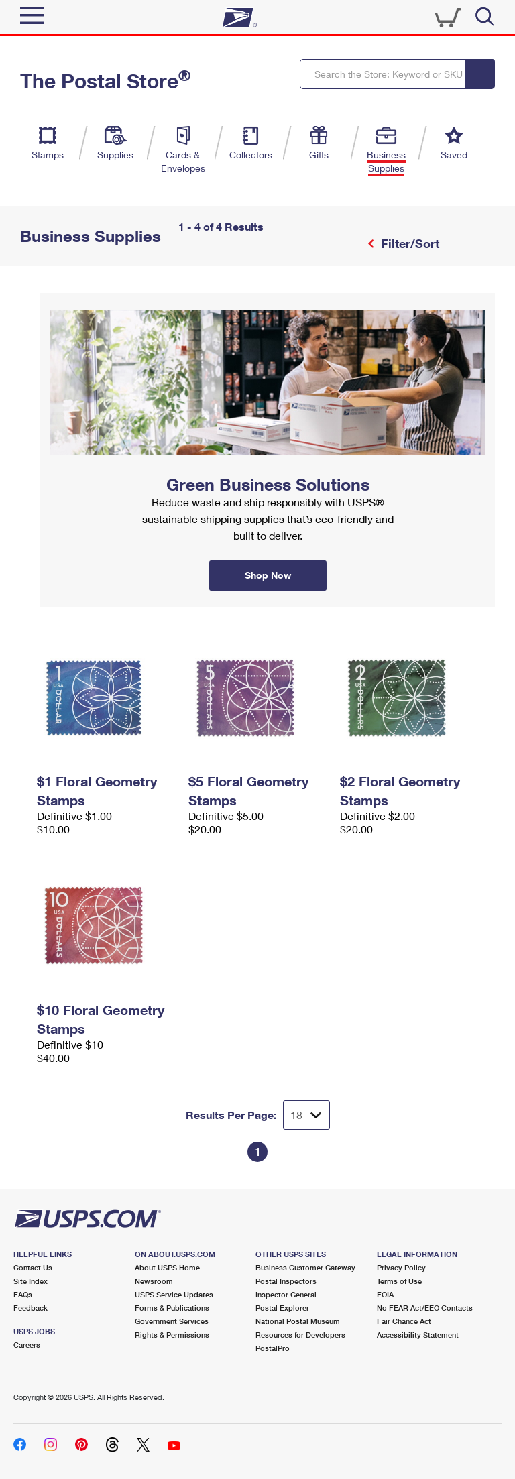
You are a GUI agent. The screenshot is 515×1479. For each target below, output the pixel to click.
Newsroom (154, 1281)
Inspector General (286, 1294)
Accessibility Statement (418, 1334)
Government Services (172, 1321)
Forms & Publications (172, 1307)
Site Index (30, 1281)
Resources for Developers (300, 1334)
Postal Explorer (282, 1307)
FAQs (22, 1294)
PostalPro (272, 1348)
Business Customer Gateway (305, 1267)
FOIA (385, 1294)
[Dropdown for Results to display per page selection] (306, 1115)
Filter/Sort (408, 243)
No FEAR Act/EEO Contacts (425, 1307)
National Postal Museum (297, 1321)
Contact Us (32, 1267)
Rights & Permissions (172, 1334)
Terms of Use (399, 1281)
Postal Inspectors (286, 1281)
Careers (26, 1344)
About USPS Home (167, 1267)
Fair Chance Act (404, 1321)
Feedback (30, 1307)
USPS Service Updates (174, 1294)
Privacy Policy (401, 1267)
